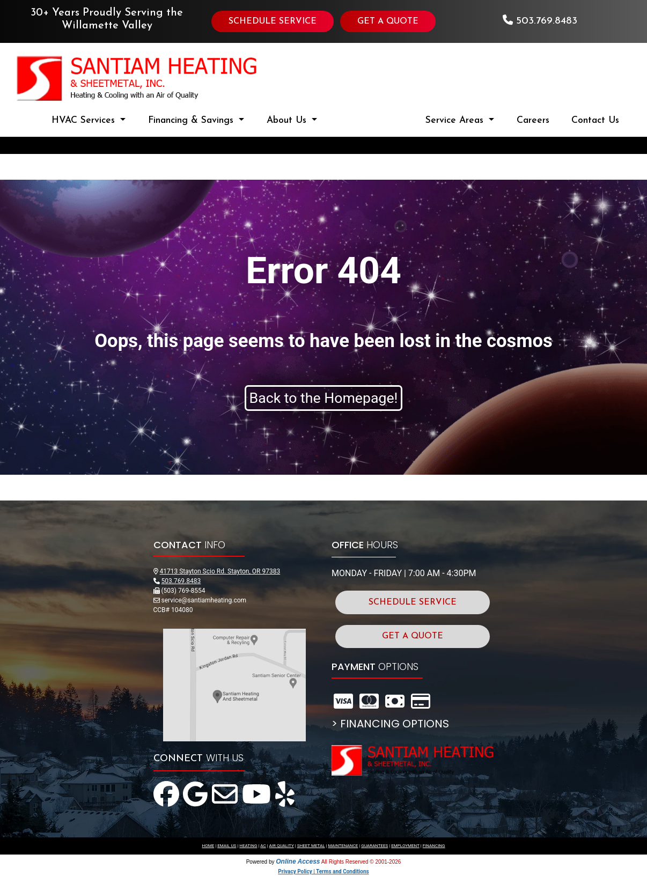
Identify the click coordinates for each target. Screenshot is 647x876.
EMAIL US (226, 845)
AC (263, 845)
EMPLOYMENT (405, 845)
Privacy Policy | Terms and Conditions (323, 871)
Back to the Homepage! (323, 398)
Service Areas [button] (456, 120)
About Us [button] (288, 120)
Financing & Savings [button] (192, 120)
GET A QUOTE (387, 21)
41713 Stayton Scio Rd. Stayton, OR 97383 (219, 571)
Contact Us (595, 120)
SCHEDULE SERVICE (273, 21)
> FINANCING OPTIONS (390, 723)
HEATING (248, 845)
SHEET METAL (311, 845)
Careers (533, 120)
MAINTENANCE (343, 845)
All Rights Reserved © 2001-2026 (361, 862)
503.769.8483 (546, 21)
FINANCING (434, 845)
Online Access (298, 861)
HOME (208, 845)
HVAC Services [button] (85, 120)
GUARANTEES (374, 845)
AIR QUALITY (281, 845)
